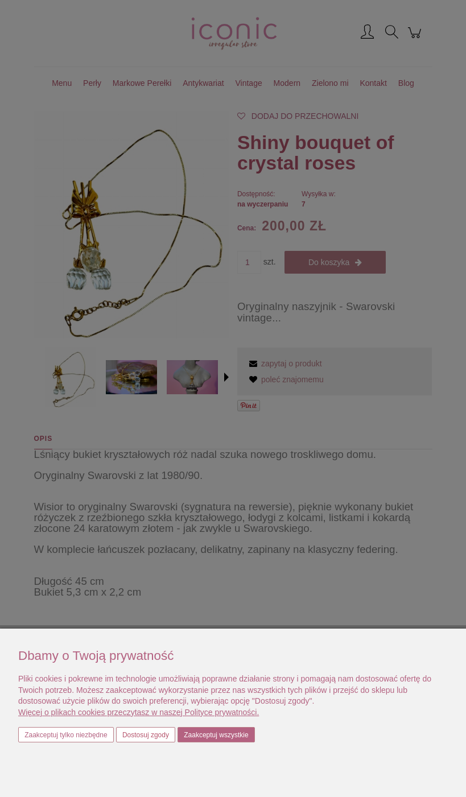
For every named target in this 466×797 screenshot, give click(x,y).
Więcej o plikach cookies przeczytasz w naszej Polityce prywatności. (138, 712)
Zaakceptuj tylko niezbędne (65, 735)
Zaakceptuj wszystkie (216, 735)
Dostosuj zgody (145, 735)
